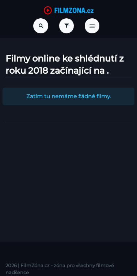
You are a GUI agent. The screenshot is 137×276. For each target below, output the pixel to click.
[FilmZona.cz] (69, 10)
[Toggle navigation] (92, 25)
